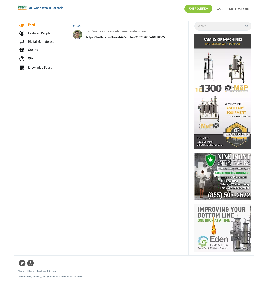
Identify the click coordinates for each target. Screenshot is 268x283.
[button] (36, 34)
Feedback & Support (46, 271)
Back (77, 25)
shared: (143, 31)
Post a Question (198, 8)
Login (219, 8)
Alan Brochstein (126, 31)
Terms (21, 271)
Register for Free (238, 8)
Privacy (30, 271)
